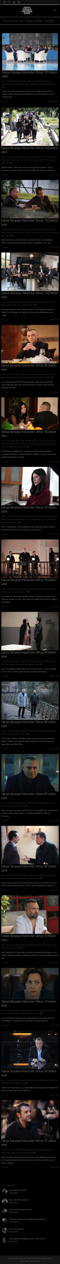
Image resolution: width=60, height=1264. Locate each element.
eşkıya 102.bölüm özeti (33, 228)
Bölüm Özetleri (21, 81)
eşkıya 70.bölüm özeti (17, 1012)
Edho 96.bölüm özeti (32, 440)
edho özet (41, 1079)
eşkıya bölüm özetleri (34, 81)
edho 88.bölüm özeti (32, 729)
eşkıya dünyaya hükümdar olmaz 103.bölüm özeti (32, 158)
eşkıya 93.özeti (42, 515)
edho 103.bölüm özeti (33, 155)
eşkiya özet (48, 1148)
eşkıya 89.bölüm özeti (17, 662)
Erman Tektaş (35, 1261)
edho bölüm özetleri (33, 301)
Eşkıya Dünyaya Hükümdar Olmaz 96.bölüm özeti (32, 443)
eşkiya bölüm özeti (43, 874)
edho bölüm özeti (32, 587)
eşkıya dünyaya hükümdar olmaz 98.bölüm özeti (18, 376)
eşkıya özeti (20, 1081)
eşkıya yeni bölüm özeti (47, 84)
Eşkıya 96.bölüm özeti (45, 440)
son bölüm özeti (32, 876)
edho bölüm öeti (31, 660)
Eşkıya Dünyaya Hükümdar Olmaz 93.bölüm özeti (24, 518)
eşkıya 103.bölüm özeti (47, 155)
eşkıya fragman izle (14, 946)
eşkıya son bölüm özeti (31, 84)
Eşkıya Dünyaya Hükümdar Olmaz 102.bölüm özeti (19, 231)
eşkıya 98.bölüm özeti (33, 373)
